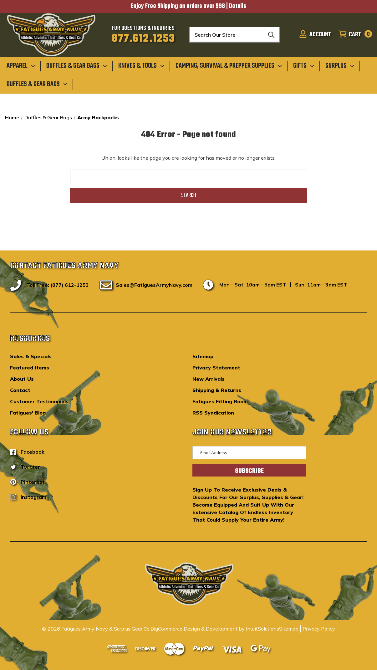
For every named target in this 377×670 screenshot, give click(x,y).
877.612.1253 (143, 39)
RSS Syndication (213, 413)
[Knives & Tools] (141, 66)
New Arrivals (208, 379)
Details (237, 6)
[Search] (271, 34)
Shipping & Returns (216, 390)
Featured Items (29, 367)
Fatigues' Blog (28, 413)
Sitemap (202, 356)
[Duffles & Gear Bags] (77, 66)
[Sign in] (315, 34)
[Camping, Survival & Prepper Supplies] (229, 66)
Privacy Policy (319, 629)
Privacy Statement (216, 367)
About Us (22, 379)
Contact (20, 390)
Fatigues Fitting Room (220, 401)
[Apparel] (21, 66)
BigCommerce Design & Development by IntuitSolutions (214, 629)
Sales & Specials (31, 356)
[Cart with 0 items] (353, 34)
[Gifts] (304, 66)
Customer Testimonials (39, 401)
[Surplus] (340, 66)
